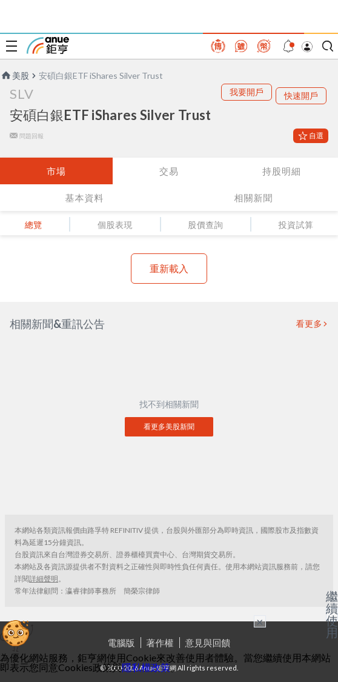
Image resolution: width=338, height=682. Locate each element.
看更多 (309, 323)
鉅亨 (48, 45)
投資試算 (295, 224)
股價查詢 (205, 224)
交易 (169, 170)
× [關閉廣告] (259, 621)
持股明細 (281, 170)
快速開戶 (301, 95)
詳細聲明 (43, 578)
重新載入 (169, 268)
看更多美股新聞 (169, 426)
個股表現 (115, 224)
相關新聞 (253, 197)
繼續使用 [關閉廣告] (332, 614)
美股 (14, 75)
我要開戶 (246, 92)
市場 (56, 170)
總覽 (33, 224)
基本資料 (84, 197)
